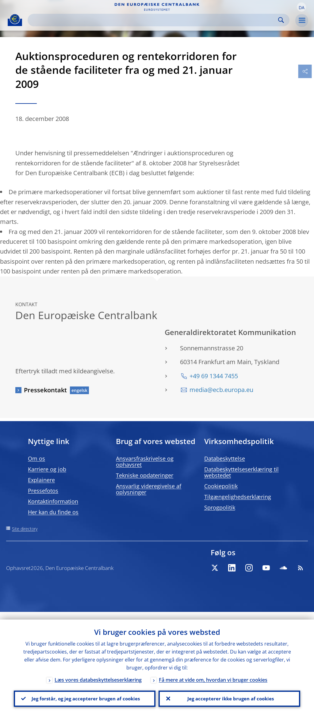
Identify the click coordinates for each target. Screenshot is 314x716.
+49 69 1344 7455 (214, 376)
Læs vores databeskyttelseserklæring (98, 672)
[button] (301, 7)
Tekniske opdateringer (144, 475)
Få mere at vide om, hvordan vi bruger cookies (213, 672)
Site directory (24, 529)
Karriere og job (47, 469)
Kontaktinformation (53, 501)
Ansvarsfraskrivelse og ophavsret (145, 461)
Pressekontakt (45, 390)
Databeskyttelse (224, 458)
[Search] (153, 20)
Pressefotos (43, 490)
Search (281, 20)
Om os (36, 458)
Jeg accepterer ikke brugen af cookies (229, 695)
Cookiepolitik (221, 486)
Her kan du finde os (53, 512)
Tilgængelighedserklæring (237, 496)
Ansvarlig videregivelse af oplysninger (148, 489)
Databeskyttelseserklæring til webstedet (241, 472)
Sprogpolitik (219, 507)
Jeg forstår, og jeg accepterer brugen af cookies (85, 694)
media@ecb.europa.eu (221, 390)
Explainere (41, 480)
